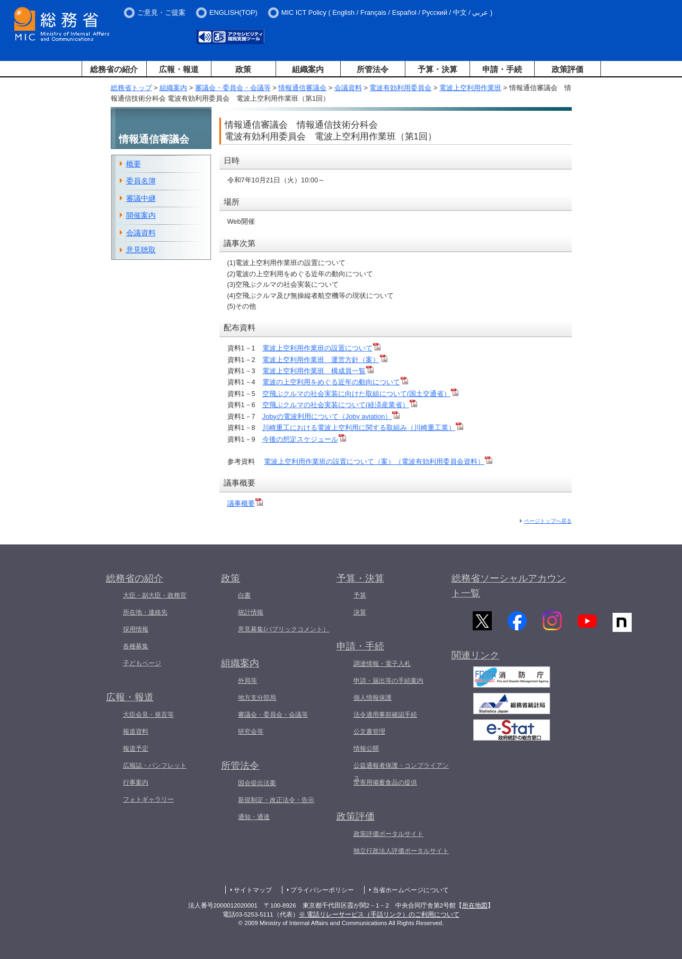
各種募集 (135, 646)
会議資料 (348, 88)
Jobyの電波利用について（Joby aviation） (331, 416)
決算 (359, 612)
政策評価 (567, 69)
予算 (359, 595)
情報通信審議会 (302, 88)
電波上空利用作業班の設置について (321, 348)
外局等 (247, 680)
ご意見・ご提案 (161, 12)
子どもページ (142, 663)
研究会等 (250, 731)
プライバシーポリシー (322, 890)
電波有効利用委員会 (400, 88)
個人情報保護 (372, 697)
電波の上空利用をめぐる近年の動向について (335, 382)
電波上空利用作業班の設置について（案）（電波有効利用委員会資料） (378, 461)
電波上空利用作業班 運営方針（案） (324, 360)
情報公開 (366, 748)
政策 (243, 69)
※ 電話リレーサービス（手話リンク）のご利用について (379, 914)
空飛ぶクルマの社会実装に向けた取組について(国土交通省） (360, 394)
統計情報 (250, 612)
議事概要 (245, 503)
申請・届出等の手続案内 (388, 680)
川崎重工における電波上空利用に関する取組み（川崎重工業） (362, 428)
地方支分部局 (257, 697)
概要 (133, 164)
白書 (244, 595)
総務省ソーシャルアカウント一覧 (508, 586)
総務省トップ (131, 88)
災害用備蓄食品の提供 (385, 782)
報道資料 (135, 731)
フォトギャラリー (148, 799)
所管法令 (372, 69)
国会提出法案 (257, 783)
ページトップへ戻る (548, 521)
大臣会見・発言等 (148, 714)
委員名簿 (141, 181)
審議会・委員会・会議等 (233, 88)
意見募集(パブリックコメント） (283, 629)
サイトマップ (253, 890)
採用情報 (135, 629)
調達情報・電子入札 (382, 663)
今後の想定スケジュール (304, 439)
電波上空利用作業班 (470, 88)
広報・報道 (179, 69)
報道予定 (135, 748)
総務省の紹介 (114, 69)
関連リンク (475, 660)
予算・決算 (437, 69)
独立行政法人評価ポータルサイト (401, 851)
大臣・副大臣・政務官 (155, 595)
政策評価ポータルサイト (388, 834)
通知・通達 (254, 817)
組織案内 (308, 69)
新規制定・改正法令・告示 (276, 800)
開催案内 (141, 215)
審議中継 (141, 198)
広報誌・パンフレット (155, 765)
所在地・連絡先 (145, 612)
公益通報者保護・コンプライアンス (401, 772)
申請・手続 (502, 69)
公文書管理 (369, 731)
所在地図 (475, 905)
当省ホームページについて (411, 890)
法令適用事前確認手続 (385, 714)
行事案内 (135, 782)
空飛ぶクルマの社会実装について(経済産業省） (339, 405)
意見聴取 (141, 249)
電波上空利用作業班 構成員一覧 (318, 371)
